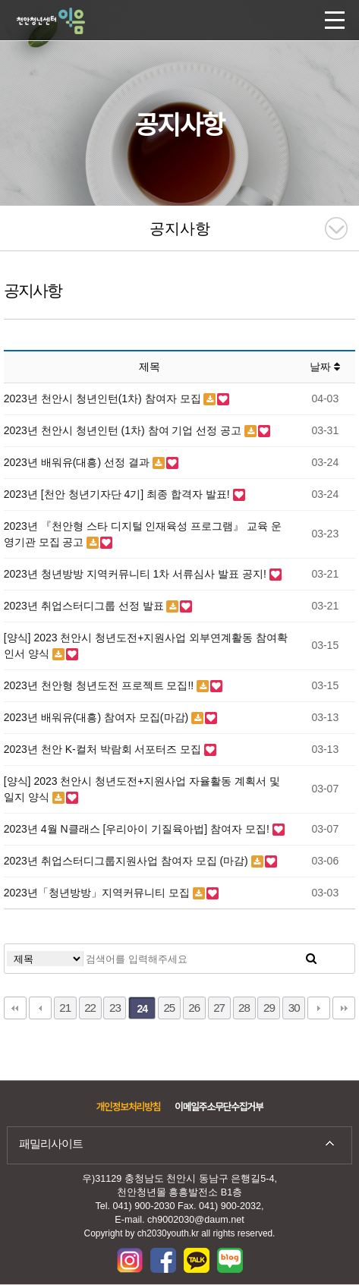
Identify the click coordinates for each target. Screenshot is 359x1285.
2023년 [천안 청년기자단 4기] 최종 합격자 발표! (118, 494)
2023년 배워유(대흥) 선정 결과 (78, 462)
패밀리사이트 (51, 1143)
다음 (318, 1008)
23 (115, 1007)
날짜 (325, 367)
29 (269, 1007)
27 (219, 1007)
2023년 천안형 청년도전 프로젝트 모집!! (100, 685)
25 (169, 1007)
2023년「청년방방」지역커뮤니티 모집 (98, 893)
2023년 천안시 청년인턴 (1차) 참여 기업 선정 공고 (124, 430)
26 (194, 1007)
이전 (40, 1008)
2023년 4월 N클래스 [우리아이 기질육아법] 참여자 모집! (138, 829)
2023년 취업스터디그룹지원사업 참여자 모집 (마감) (127, 861)
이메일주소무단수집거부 (219, 1107)
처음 (15, 1008)
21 (65, 1007)
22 (90, 1007)
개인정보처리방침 (128, 1107)
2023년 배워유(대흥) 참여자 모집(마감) (97, 717)
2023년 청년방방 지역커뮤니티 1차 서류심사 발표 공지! (136, 574)
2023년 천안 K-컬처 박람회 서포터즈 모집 (104, 749)
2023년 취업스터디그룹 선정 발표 (85, 606)
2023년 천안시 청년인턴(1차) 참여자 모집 (104, 398)
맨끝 (343, 1008)
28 (244, 1007)
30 (294, 1007)
